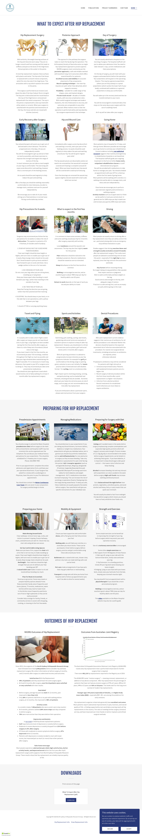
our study (29, 721)
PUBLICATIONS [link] (93, 8)
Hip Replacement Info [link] (62, 822)
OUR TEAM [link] (124, 8)
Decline (110, 833)
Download (71, 800)
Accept (129, 833)
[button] (134, 8)
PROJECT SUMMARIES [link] (109, 8)
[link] (10, 7)
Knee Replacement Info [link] (79, 822)
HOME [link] (83, 8)
